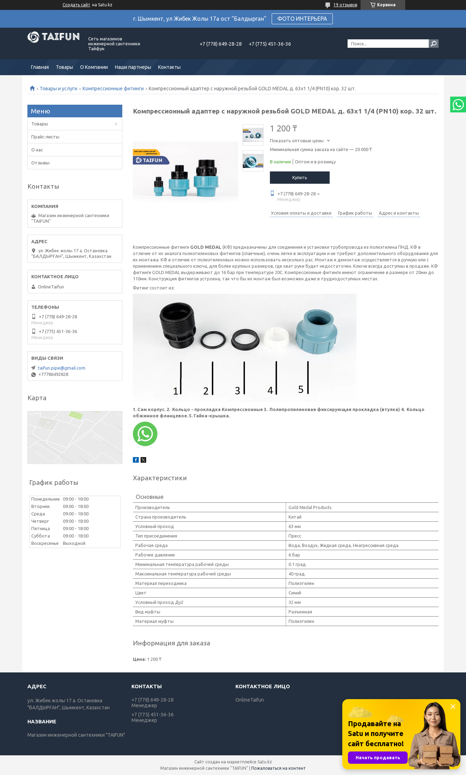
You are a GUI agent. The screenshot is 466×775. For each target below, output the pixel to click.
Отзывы (40, 162)
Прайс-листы (45, 136)
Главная (40, 67)
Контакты (169, 67)
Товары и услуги (58, 88)
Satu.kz (265, 762)
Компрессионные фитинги (113, 88)
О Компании (94, 67)
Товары (64, 67)
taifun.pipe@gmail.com (61, 367)
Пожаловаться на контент (278, 768)
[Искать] (434, 43)
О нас (37, 149)
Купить (299, 177)
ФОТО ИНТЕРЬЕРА (302, 18)
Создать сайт (76, 4)
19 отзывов (345, 4)
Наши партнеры (133, 67)
